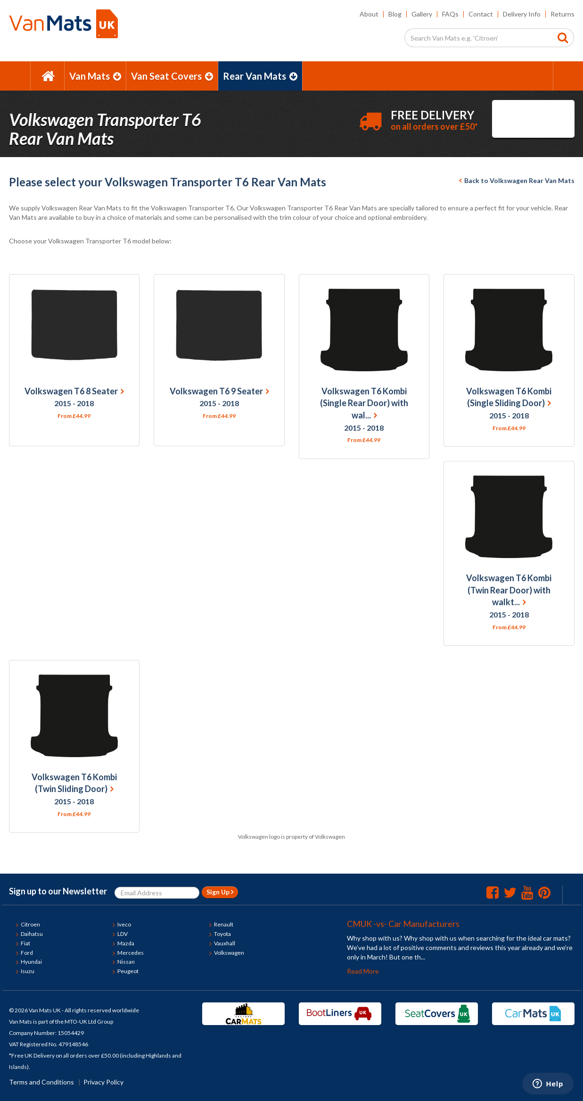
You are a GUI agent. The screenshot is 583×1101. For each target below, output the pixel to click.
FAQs (450, 14)
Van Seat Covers (172, 76)
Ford (27, 952)
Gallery (421, 14)
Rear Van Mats (260, 76)
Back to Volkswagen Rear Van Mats (517, 180)
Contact (480, 14)
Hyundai (31, 961)
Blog (395, 14)
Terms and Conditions (41, 1082)
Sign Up (219, 892)
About (369, 14)
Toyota (222, 933)
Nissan (126, 961)
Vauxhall (224, 943)
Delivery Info (522, 14)
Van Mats (95, 76)
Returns (562, 14)
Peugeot (128, 971)
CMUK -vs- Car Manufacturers (403, 923)
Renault (223, 924)
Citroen (30, 924)
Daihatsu (32, 933)
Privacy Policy (103, 1082)
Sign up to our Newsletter (58, 891)
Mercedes (130, 952)
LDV (122, 933)
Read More (363, 971)
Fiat (25, 943)
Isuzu (27, 971)
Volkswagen (229, 952)
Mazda (125, 943)
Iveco (124, 924)
